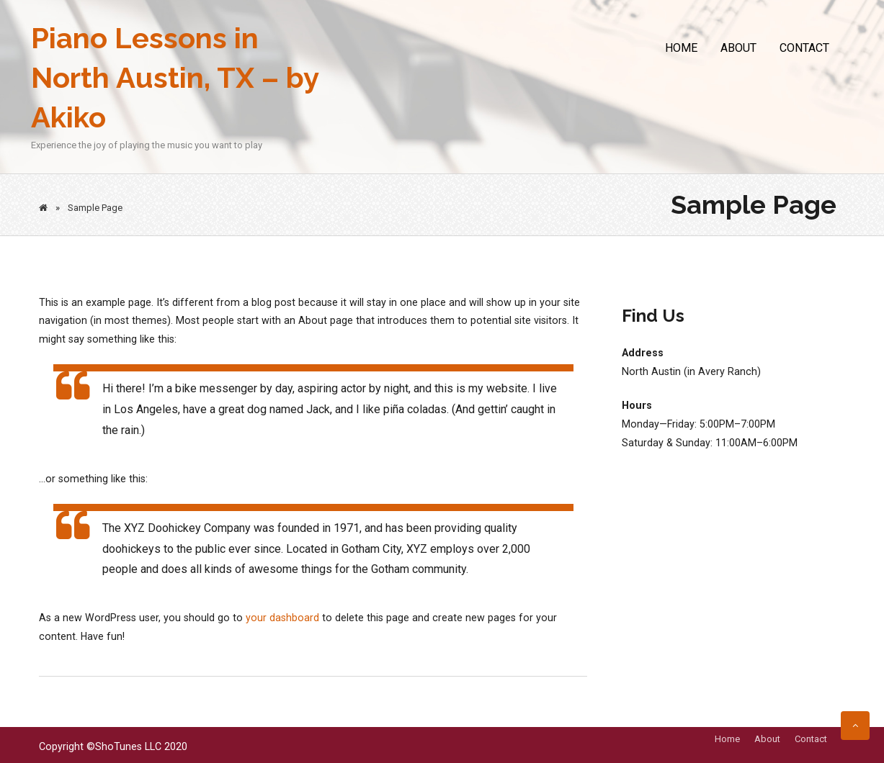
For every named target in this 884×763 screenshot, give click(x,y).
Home (681, 48)
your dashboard (282, 617)
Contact (804, 48)
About (738, 48)
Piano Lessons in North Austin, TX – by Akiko (174, 77)
